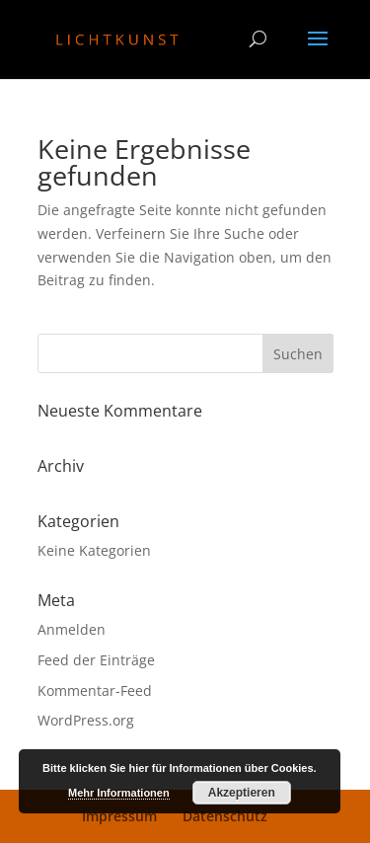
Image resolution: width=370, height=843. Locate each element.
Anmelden (71, 629)
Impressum (119, 815)
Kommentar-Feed (94, 690)
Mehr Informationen (119, 793)
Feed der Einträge (96, 660)
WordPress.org (85, 720)
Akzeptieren (241, 793)
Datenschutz (225, 815)
